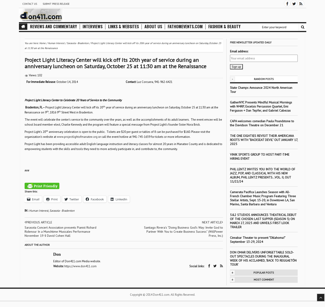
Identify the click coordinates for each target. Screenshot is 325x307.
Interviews (92, 26)
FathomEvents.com (185, 26)
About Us (153, 26)
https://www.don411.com (80, 266)
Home (42, 43)
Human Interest (38, 211)
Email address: (239, 51)
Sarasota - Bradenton (61, 211)
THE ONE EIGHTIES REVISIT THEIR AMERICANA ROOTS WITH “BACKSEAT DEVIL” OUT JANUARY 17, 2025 (264, 140)
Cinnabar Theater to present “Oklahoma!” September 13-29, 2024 (257, 240)
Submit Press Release (56, 3)
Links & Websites (123, 26)
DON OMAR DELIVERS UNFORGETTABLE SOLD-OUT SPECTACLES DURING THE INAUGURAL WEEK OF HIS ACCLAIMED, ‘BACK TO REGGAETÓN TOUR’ (263, 258)
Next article (212, 222)
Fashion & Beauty (224, 26)
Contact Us (29, 3)
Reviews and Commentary (53, 26)
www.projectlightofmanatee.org (77, 137)
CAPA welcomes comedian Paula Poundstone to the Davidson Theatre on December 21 (262, 123)
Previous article (38, 222)
